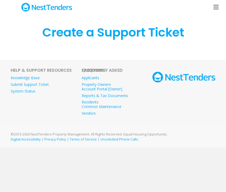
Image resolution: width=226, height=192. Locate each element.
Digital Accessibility (26, 139)
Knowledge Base (25, 77)
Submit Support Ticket (30, 84)
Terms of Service (83, 139)
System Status (23, 91)
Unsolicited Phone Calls (119, 139)
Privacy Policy (55, 139)
